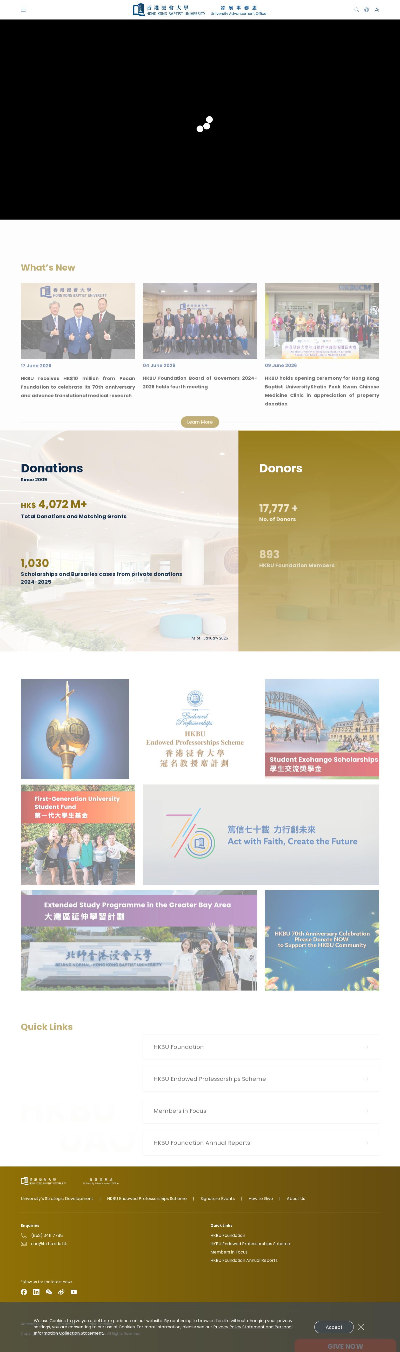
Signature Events (218, 1199)
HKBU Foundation (227, 1235)
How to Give (261, 1199)
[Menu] (23, 9)
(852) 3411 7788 (47, 1235)
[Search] (356, 10)
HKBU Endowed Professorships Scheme (147, 1199)
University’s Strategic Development (57, 1199)
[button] (366, 9)
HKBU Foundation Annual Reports (244, 1260)
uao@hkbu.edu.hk (49, 1244)
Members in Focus (229, 1252)
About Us (296, 1199)
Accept (334, 1327)
